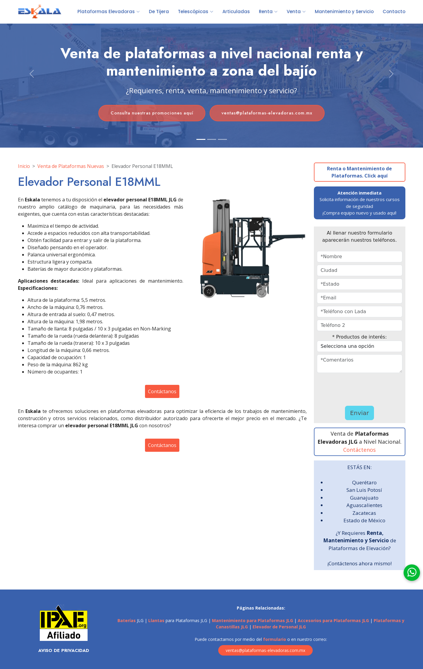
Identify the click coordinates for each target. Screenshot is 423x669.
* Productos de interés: (359, 337)
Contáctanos (162, 391)
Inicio (24, 166)
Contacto (394, 11)
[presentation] (352, 389)
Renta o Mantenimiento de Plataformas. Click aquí (359, 172)
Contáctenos (359, 449)
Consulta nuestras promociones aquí (151, 113)
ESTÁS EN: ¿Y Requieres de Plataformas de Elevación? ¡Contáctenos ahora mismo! (359, 515)
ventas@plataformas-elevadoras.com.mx (268, 113)
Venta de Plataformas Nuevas (70, 166)
